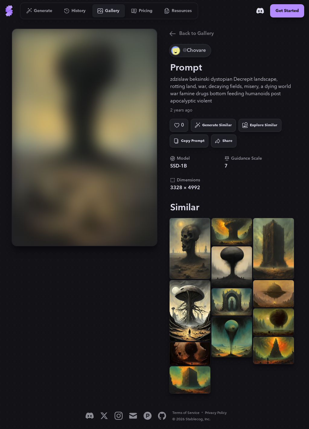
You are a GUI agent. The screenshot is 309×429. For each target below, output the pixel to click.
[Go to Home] (9, 11)
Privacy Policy (216, 413)
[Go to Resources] (178, 11)
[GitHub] (162, 416)
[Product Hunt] (147, 416)
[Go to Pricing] (142, 11)
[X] (104, 416)
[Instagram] (118, 416)
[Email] (133, 416)
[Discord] (260, 11)
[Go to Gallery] (109, 11)
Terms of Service (185, 413)
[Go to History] (75, 11)
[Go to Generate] (39, 11)
